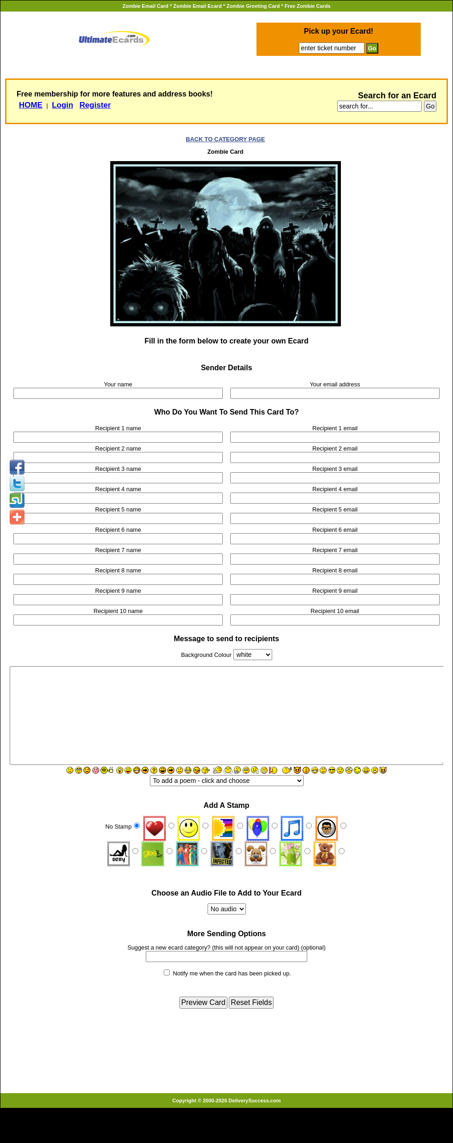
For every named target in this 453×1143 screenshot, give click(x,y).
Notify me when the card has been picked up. (232, 988)
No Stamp (118, 841)
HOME (30, 105)
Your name (118, 384)
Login (62, 105)
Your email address (335, 384)
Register (95, 105)
